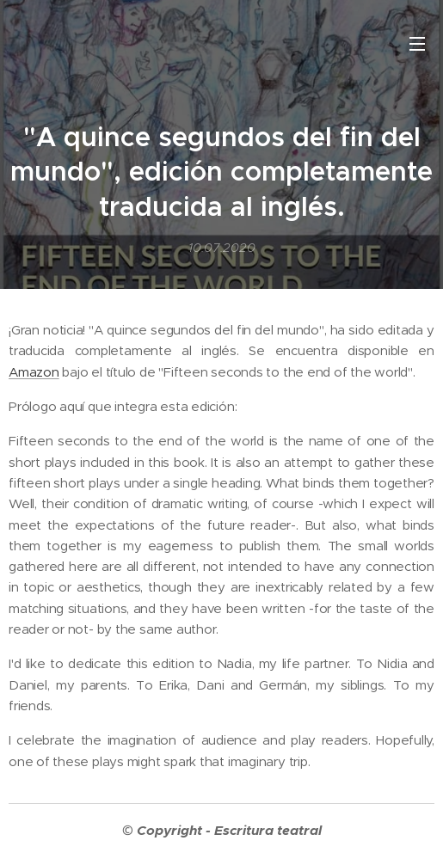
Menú (417, 44)
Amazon (34, 372)
